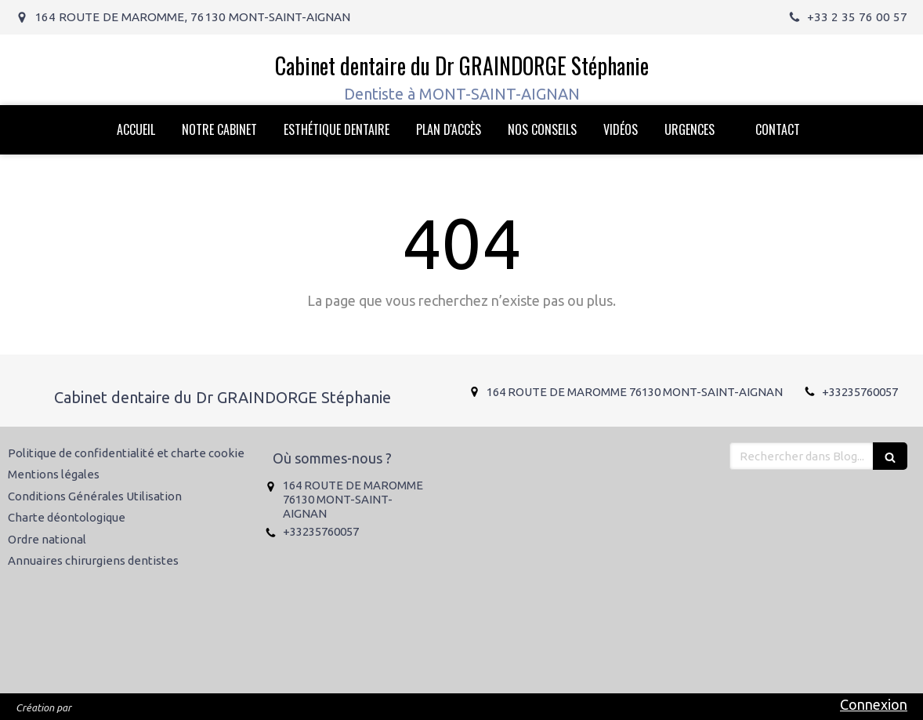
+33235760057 (860, 391)
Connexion (873, 704)
